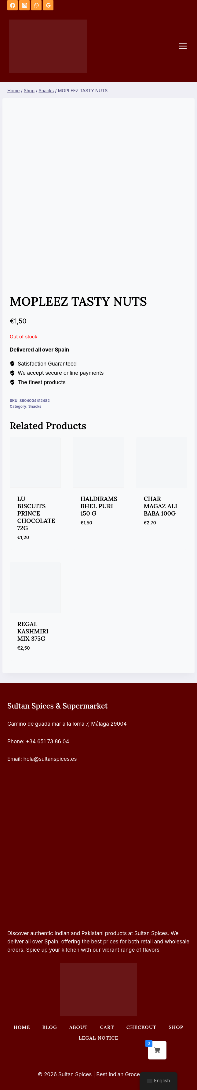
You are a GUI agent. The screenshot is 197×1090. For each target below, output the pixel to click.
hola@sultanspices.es (50, 759)
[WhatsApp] (36, 5)
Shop (176, 1027)
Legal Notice (98, 1038)
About (78, 1027)
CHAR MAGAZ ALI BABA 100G (160, 506)
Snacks (35, 406)
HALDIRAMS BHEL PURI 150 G (99, 506)
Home (21, 1027)
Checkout (141, 1027)
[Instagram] (24, 5)
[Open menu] (186, 46)
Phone (15, 741)
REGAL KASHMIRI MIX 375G (33, 631)
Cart (107, 1027)
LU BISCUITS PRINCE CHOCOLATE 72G (36, 513)
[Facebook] (12, 5)
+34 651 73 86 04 (47, 741)
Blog (49, 1027)
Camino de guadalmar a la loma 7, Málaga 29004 (67, 724)
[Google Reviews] (48, 5)
